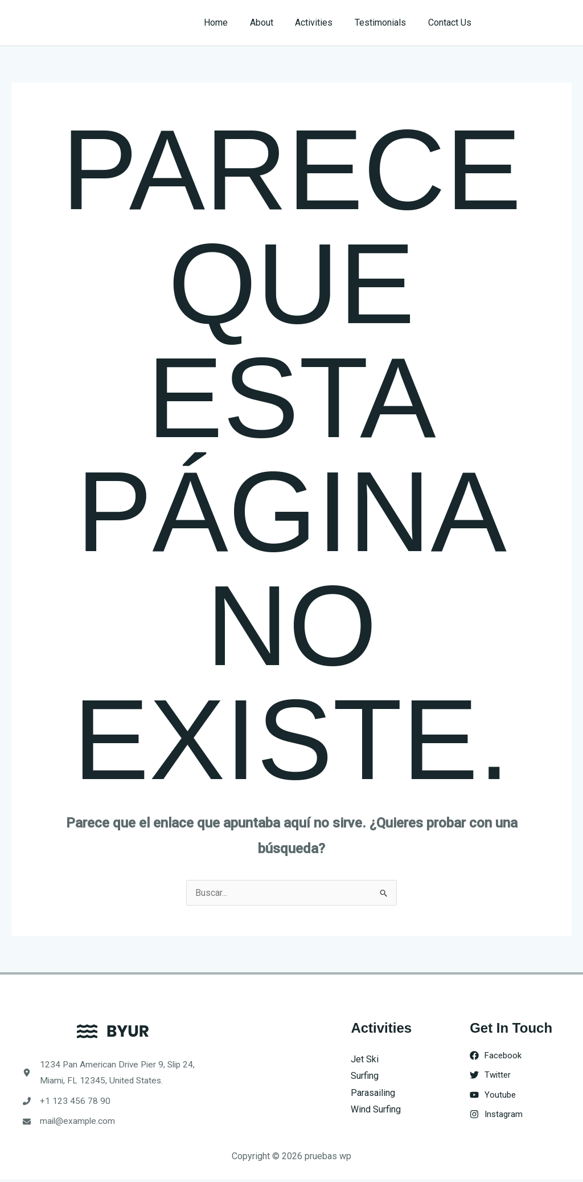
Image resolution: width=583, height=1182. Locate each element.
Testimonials (386, 22)
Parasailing (373, 1092)
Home (233, 22)
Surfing (365, 1075)
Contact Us (451, 22)
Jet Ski (365, 1059)
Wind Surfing (376, 1109)
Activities (323, 22)
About (274, 22)
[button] (533, 23)
